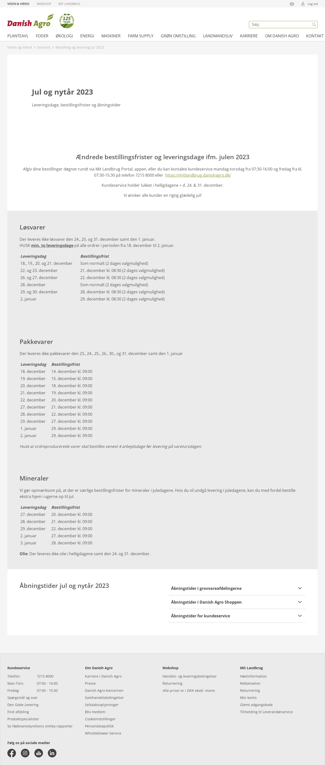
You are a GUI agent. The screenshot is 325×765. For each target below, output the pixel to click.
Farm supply (140, 36)
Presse (90, 683)
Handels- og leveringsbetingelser (189, 676)
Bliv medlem (95, 711)
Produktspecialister (23, 719)
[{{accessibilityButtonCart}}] (292, 3)
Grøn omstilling (178, 36)
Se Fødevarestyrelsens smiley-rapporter (40, 726)
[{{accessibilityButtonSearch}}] (314, 24)
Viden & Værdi (18, 4)
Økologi (64, 36)
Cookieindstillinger (100, 719)
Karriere (249, 36)
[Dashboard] (40, 21)
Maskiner (111, 36)
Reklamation (250, 683)
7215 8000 (45, 676)
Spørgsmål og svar (22, 697)
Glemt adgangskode (256, 704)
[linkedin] (52, 753)
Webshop (44, 4)
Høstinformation (253, 676)
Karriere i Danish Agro (103, 676)
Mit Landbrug (69, 4)
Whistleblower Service (103, 733)
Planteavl (17, 36)
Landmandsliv (218, 36)
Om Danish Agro (282, 36)
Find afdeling (18, 711)
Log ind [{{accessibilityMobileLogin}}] (308, 3)
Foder (42, 36)
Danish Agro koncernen (104, 690)
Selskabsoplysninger (102, 704)
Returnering (172, 683)
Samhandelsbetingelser (104, 697)
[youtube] (38, 753)
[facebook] (11, 753)
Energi (87, 36)
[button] (237, 588)
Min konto (248, 697)
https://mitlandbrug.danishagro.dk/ (198, 175)
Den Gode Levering (23, 704)
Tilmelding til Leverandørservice (266, 711)
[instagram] (25, 753)
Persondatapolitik (99, 726)
